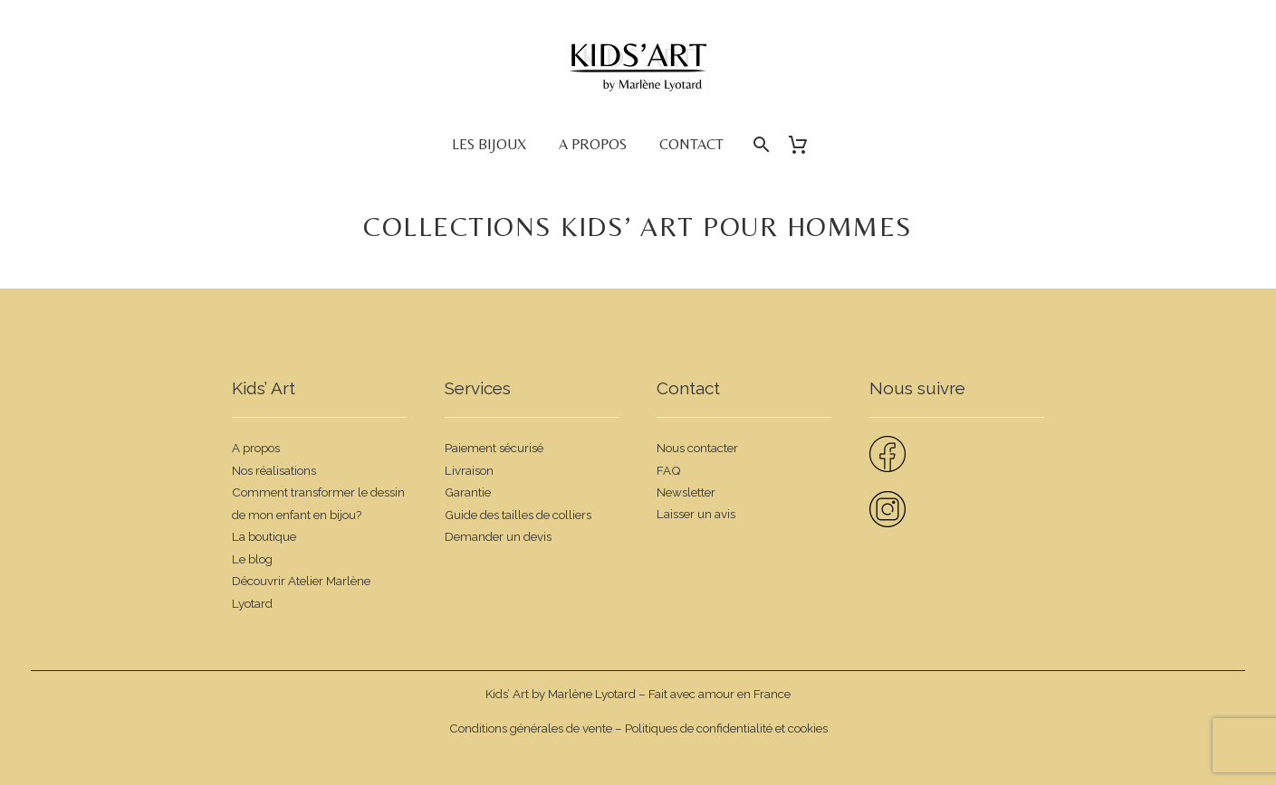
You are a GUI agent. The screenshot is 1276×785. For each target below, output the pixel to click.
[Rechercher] (760, 145)
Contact (691, 144)
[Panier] (805, 145)
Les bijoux (489, 144)
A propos (593, 144)
